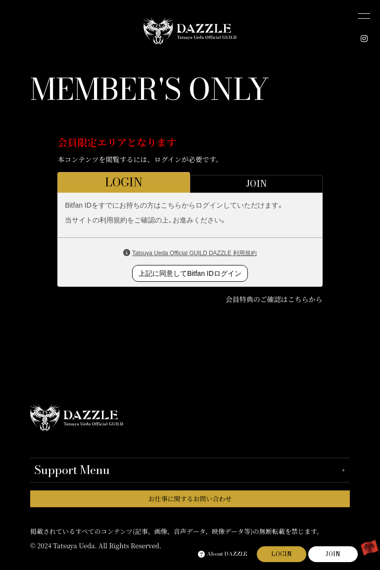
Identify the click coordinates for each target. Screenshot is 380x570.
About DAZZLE (222, 554)
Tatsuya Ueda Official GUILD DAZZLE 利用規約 (194, 253)
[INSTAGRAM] (364, 39)
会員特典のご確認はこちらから (274, 299)
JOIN (333, 554)
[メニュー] (364, 16)
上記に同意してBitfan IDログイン (190, 273)
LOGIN (281, 554)
